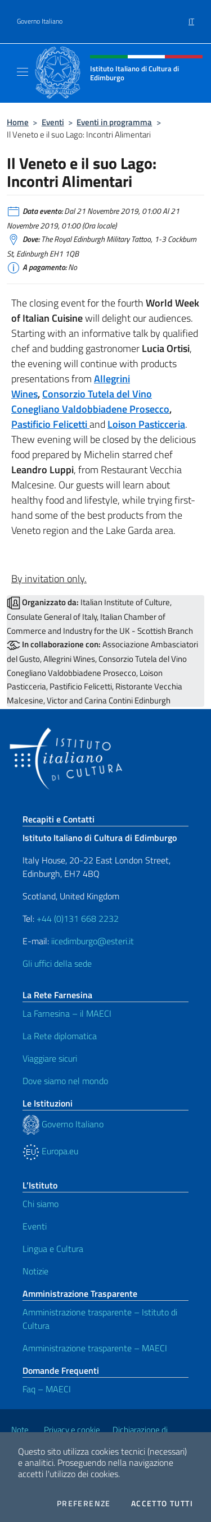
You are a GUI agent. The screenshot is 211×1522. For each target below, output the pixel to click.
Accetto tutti (162, 1503)
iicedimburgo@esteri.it (92, 941)
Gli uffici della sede (57, 963)
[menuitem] (191, 17)
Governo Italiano (39, 21)
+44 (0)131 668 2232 (78, 918)
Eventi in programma (114, 122)
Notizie (35, 1271)
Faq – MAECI (47, 1389)
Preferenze (84, 1503)
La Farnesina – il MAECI (67, 1013)
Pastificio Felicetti (50, 424)
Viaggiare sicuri (50, 1058)
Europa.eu (50, 1151)
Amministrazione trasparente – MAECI (95, 1348)
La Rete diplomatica (60, 1036)
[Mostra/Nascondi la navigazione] (22, 72)
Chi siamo (41, 1203)
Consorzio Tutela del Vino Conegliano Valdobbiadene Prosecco (90, 401)
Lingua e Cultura (53, 1248)
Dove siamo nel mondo (65, 1080)
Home (18, 122)
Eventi (53, 122)
